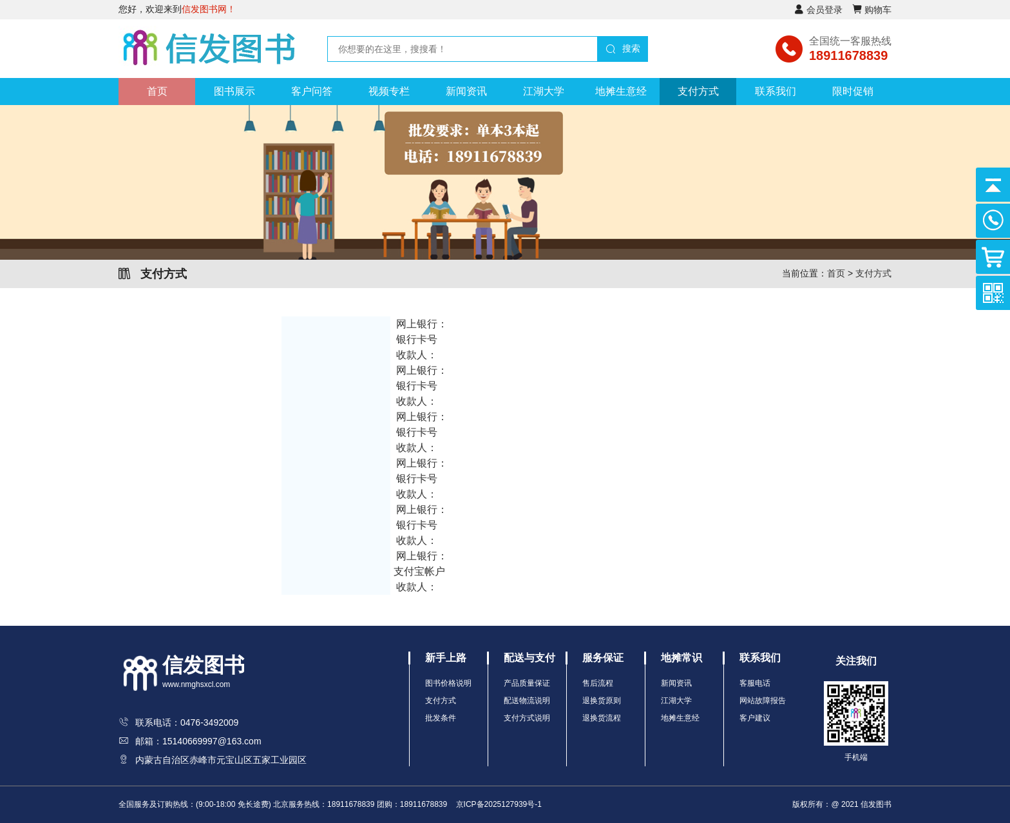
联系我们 (775, 91)
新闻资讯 (466, 91)
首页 (157, 91)
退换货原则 (601, 700)
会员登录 (824, 10)
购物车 (877, 10)
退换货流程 (601, 717)
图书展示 (234, 91)
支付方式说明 (527, 717)
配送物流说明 (527, 700)
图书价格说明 (448, 683)
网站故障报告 (762, 700)
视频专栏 (389, 91)
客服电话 (754, 683)
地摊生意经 (621, 91)
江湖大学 (543, 91)
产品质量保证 (527, 683)
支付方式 (698, 91)
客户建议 (754, 717)
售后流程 (597, 683)
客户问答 (311, 91)
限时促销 (852, 91)
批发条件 (440, 717)
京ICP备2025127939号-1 (499, 804)
